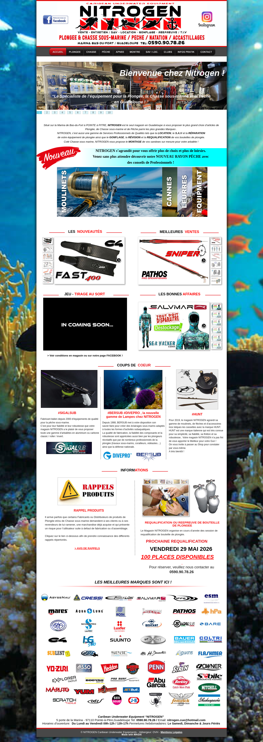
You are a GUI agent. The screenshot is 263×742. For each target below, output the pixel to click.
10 (109, 112)
